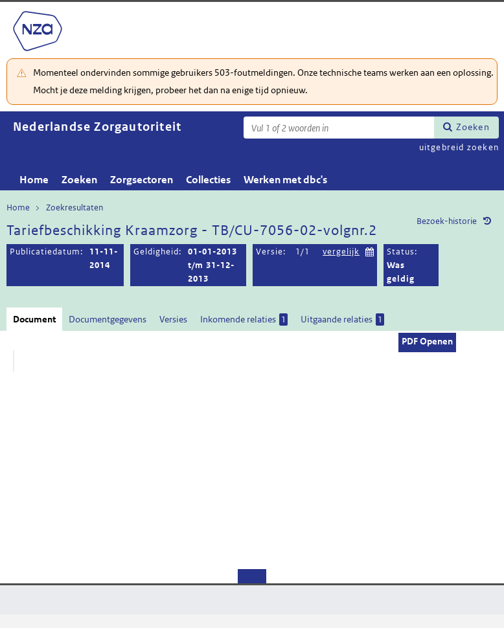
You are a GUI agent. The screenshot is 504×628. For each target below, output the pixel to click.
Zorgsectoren (141, 179)
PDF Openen (427, 341)
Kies (370, 250)
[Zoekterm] (339, 128)
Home (34, 179)
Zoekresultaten (74, 207)
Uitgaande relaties (342, 319)
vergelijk (341, 251)
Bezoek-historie (447, 221)
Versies (173, 319)
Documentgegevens (107, 319)
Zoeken (473, 127)
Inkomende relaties (244, 319)
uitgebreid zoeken (459, 147)
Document (34, 319)
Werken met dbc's (285, 179)
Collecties (208, 179)
